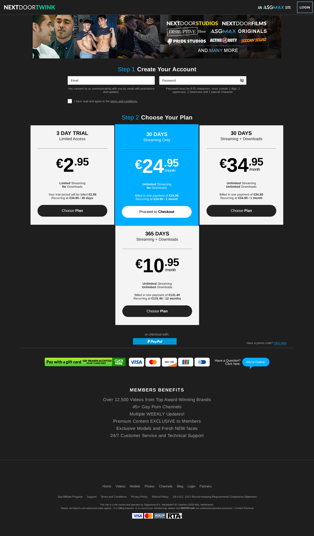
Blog (180, 486)
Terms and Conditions (114, 496)
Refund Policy (160, 496)
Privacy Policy (139, 496)
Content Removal (244, 508)
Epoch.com (79, 508)
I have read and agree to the (106, 101)
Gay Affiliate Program (70, 496)
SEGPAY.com (188, 508)
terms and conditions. (124, 101)
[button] (55, 175)
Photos (150, 486)
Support (91, 496)
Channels (165, 486)
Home (106, 486)
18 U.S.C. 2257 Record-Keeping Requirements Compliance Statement (214, 496)
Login (305, 7)
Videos (120, 486)
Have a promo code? (267, 244)
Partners (206, 486)
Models (135, 486)
